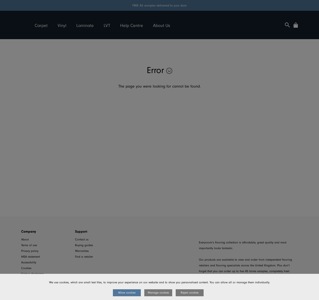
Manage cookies (158, 292)
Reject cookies (190, 292)
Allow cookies (127, 292)
